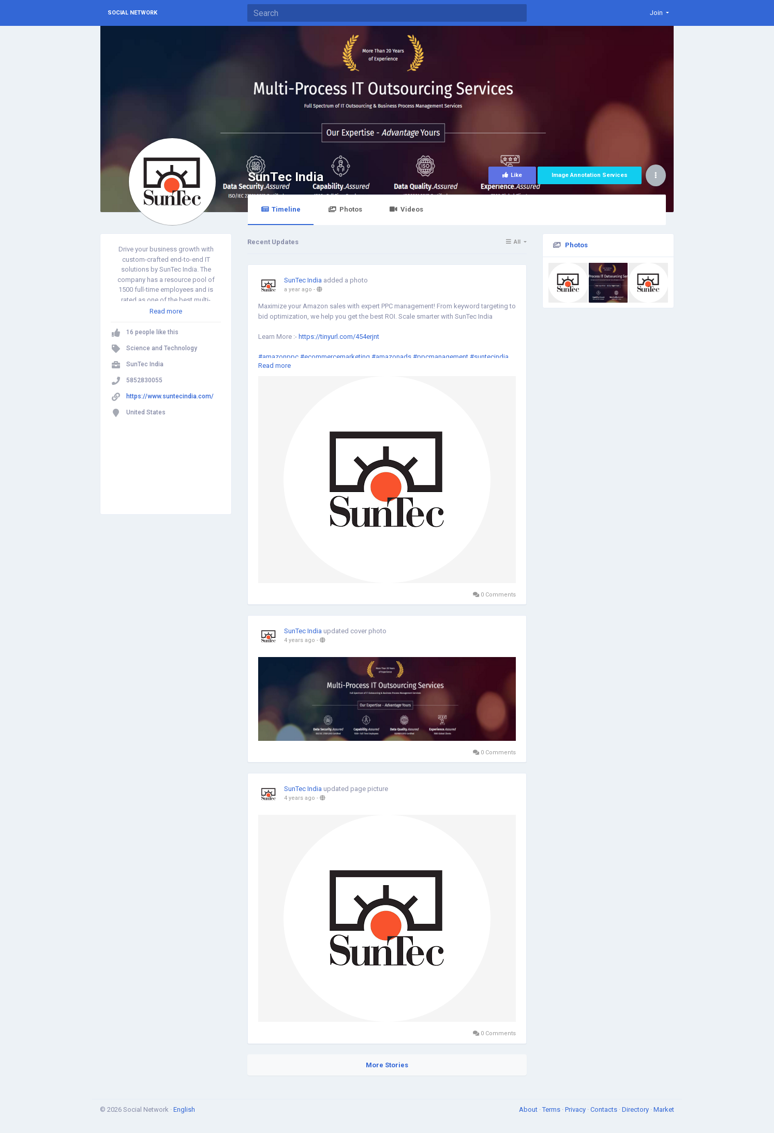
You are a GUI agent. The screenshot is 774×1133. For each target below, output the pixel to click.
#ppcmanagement (440, 357)
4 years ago (299, 640)
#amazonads (391, 357)
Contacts (604, 1109)
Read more (166, 311)
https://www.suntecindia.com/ (170, 396)
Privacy (576, 1109)
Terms (552, 1109)
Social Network (132, 12)
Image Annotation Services (590, 175)
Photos (345, 209)
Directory (636, 1109)
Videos (406, 209)
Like (512, 175)
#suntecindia (489, 357)
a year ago (298, 289)
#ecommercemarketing (335, 357)
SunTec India (285, 176)
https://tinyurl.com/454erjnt (339, 336)
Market (663, 1109)
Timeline (281, 209)
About (529, 1109)
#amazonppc (278, 357)
